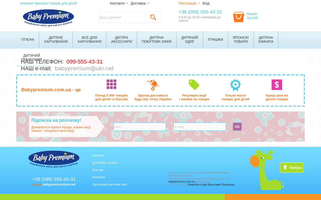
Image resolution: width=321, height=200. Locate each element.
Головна (98, 155)
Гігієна (27, 40)
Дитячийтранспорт (31, 58)
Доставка (138, 3)
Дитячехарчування (56, 40)
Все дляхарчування (89, 40)
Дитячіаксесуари (121, 40)
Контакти (117, 3)
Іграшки (215, 40)
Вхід (206, 3)
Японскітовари (241, 40)
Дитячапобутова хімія (157, 40)
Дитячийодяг (189, 40)
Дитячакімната (266, 40)
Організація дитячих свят (109, 184)
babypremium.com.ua (182, 181)
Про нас (98, 170)
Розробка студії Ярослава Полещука (211, 184)
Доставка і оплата (104, 162)
